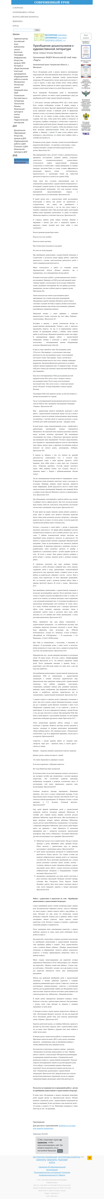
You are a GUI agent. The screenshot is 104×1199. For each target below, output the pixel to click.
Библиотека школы (19, 48)
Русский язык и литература (20, 99)
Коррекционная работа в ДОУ (21, 142)
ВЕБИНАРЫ (17, 21)
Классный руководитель (20, 72)
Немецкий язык (21, 90)
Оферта (61, 1175)
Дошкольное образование (20, 131)
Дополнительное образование (21, 161)
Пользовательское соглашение (47, 1172)
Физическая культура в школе (19, 112)
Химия (17, 117)
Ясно (60, 1151)
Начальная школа (19, 86)
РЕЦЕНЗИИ (63, 1160)
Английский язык (19, 42)
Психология (19, 95)
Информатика (20, 57)
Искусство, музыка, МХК (19, 61)
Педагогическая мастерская (21, 121)
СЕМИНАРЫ (41, 1160)
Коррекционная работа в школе (21, 77)
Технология (19, 103)
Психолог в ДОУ (21, 146)
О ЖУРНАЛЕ (18, 8)
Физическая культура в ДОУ (20, 150)
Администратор (21, 38)
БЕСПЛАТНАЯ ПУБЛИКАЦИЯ (45, 1157)
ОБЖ (16, 93)
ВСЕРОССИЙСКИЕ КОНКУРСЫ (25, 17)
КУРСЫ (16, 26)
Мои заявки (86, 36)
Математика (19, 82)
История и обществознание (21, 67)
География (18, 55)
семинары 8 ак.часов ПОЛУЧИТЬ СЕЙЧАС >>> (56, 38)
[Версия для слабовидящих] (89, 1158)
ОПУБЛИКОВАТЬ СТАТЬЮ (23, 12)
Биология (18, 52)
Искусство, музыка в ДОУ (20, 137)
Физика (17, 106)
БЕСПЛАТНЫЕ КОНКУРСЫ (69, 1157)
